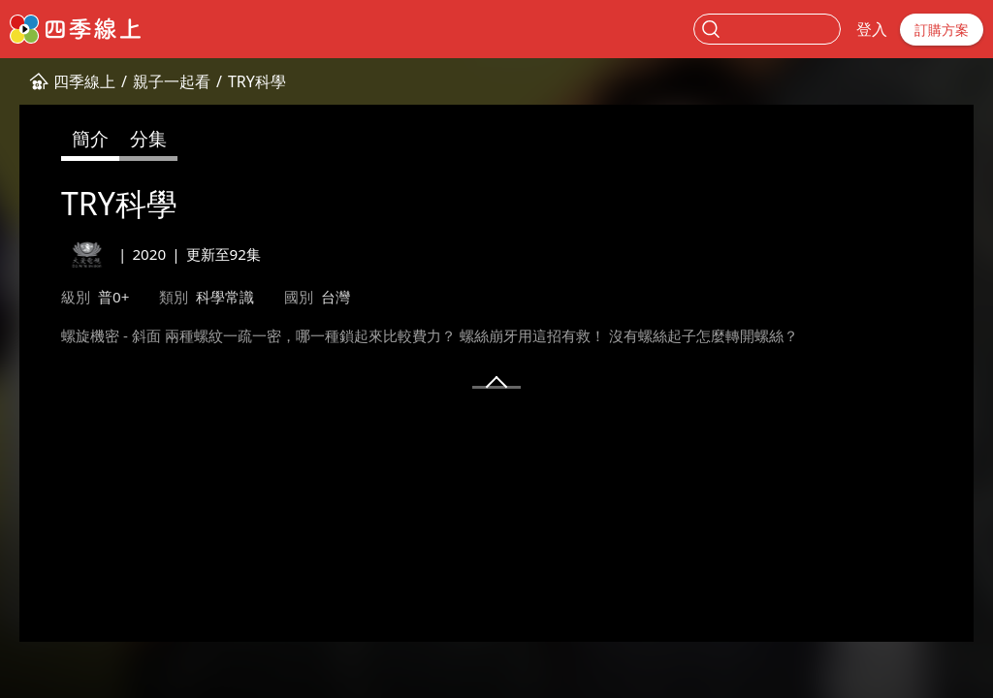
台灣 (335, 296)
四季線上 (84, 81)
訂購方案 (941, 29)
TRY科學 (257, 81)
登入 (871, 29)
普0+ (113, 296)
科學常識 (225, 296)
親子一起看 (171, 81)
